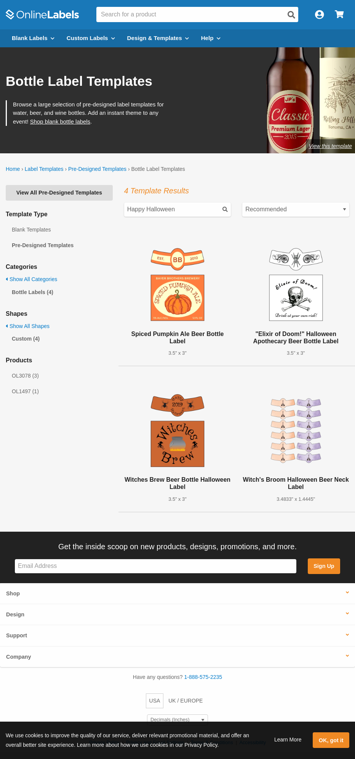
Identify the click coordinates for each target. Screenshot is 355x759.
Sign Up (323, 566)
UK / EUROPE (185, 701)
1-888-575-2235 (203, 677)
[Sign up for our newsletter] (155, 566)
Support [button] (16, 635)
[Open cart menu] (339, 15)
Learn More (288, 739)
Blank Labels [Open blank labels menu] (33, 38)
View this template (330, 146)
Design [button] (15, 614)
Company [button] (18, 657)
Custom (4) (26, 339)
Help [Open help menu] (211, 38)
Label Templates (44, 169)
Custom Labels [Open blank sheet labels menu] (91, 38)
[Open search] (291, 15)
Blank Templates (31, 230)
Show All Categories (31, 279)
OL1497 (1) (25, 391)
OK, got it (331, 740)
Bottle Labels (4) (32, 292)
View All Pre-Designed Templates (59, 193)
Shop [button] (13, 593)
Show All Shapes (28, 326)
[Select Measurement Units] (177, 719)
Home (13, 169)
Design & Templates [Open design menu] (158, 38)
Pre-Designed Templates (97, 169)
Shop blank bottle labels (60, 122)
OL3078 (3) (25, 376)
